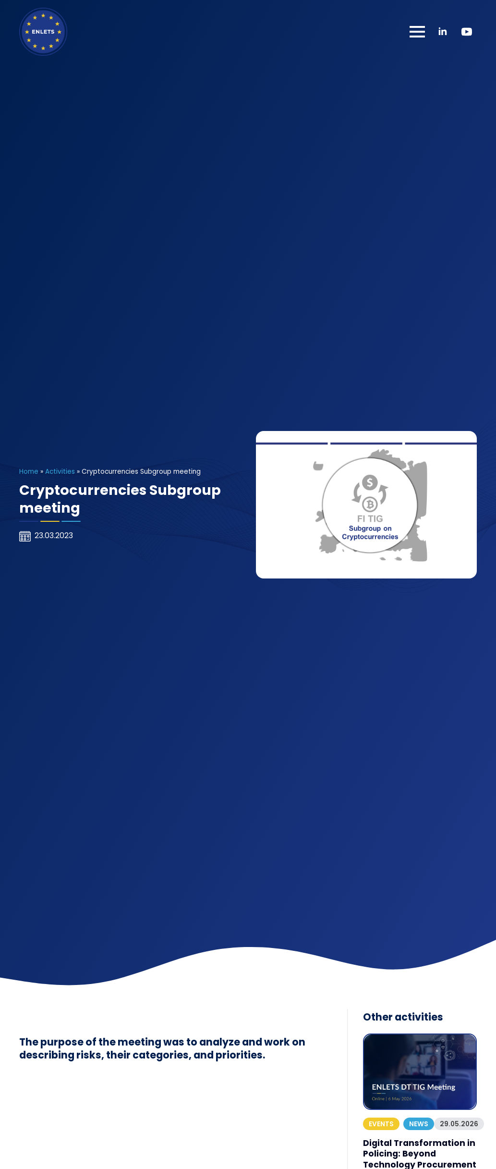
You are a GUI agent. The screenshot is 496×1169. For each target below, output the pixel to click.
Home (28, 471)
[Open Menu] (417, 31)
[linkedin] (443, 32)
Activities (60, 471)
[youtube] (467, 32)
